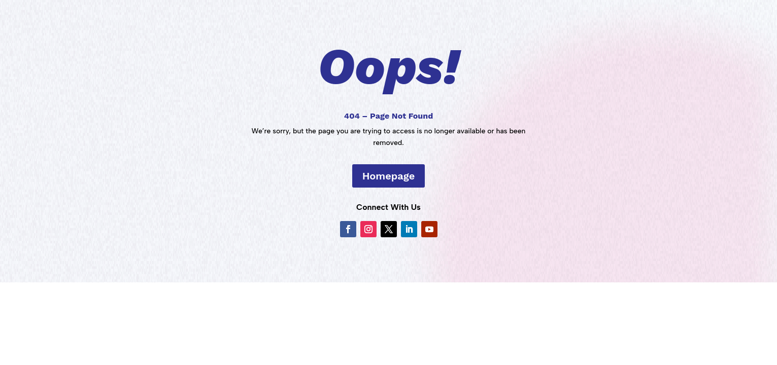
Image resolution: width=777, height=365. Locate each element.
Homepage (388, 176)
